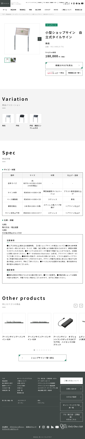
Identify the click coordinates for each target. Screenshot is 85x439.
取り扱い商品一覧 (7, 401)
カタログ (47, 10)
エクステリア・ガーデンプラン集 (48, 388)
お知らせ (20, 388)
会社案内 (39, 2)
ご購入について (67, 10)
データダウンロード (44, 381)
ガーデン (20, 403)
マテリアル (41, 403)
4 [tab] (39, 350)
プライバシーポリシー (16, 425)
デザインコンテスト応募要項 (46, 384)
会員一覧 (20, 391)
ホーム (5, 10)
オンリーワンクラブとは (31, 2)
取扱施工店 (78, 10)
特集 (30, 10)
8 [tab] (46, 350)
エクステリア (22, 401)
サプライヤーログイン (8, 428)
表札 (39, 401)
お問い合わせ (67, 4)
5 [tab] (41, 350)
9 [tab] (48, 350)
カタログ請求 (21, 386)
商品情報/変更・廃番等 (45, 391)
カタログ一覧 (6, 388)
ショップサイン (26, 14)
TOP (3, 14)
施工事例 (38, 10)
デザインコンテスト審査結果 (46, 386)
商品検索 (13, 10)
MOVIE (56, 10)
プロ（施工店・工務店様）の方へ (50, 2)
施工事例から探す (7, 384)
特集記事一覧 (6, 391)
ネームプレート (17, 14)
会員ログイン (28, 425)
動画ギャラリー (6, 386)
